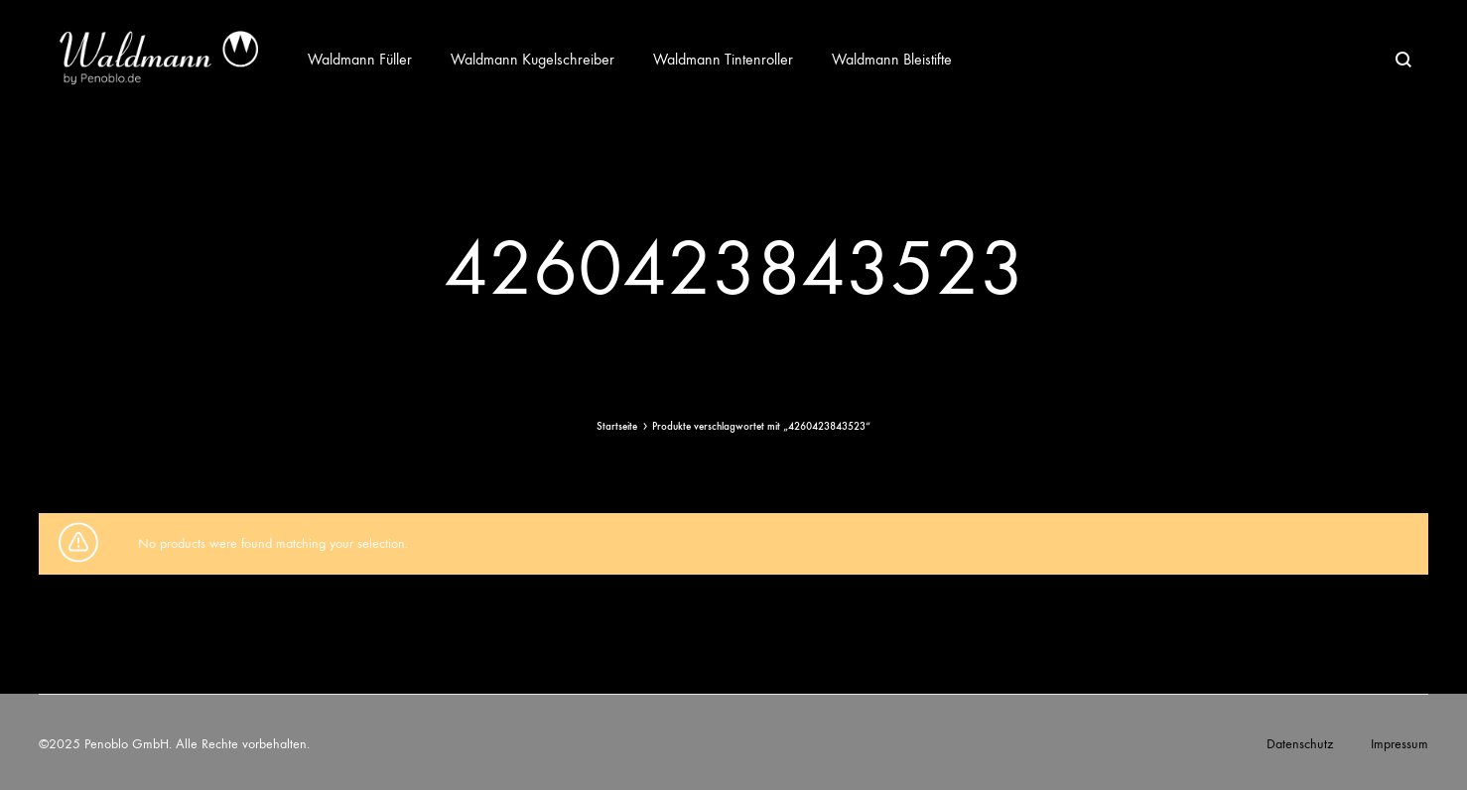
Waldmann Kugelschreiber (532, 59)
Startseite (617, 426)
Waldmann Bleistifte (892, 59)
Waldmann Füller (360, 59)
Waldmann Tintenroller (723, 59)
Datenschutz (1300, 743)
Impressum (1399, 743)
